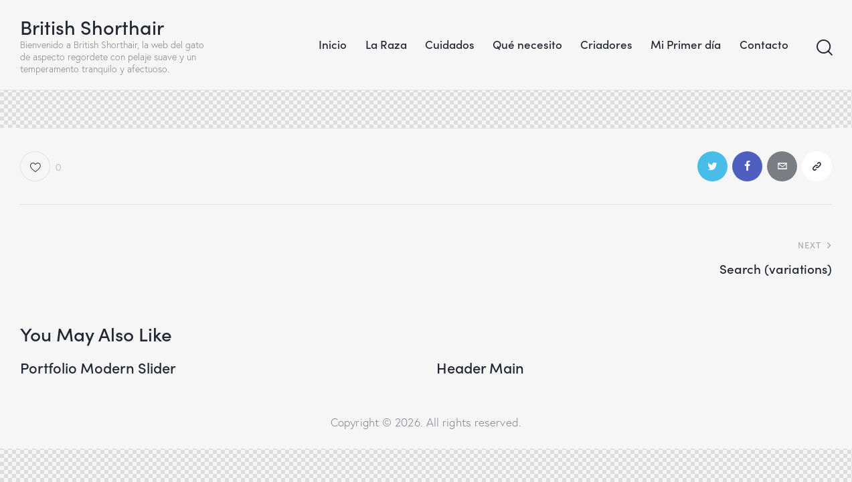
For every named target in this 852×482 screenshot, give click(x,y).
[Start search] (823, 48)
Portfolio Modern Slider (98, 367)
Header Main (480, 367)
